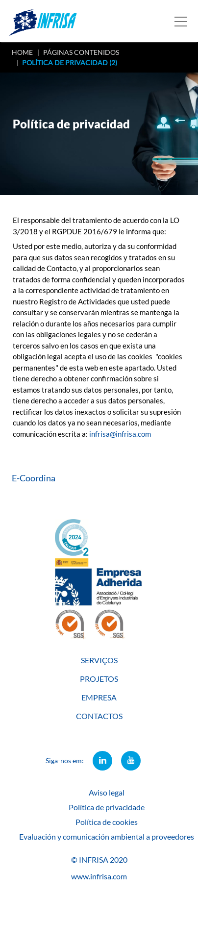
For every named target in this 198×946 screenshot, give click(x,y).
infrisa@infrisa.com (120, 433)
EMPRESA (99, 697)
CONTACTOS (99, 716)
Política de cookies (106, 821)
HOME (22, 52)
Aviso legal (106, 792)
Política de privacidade (107, 807)
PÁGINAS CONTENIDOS (81, 52)
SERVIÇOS (99, 660)
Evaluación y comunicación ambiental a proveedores (106, 836)
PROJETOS (99, 678)
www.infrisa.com (99, 876)
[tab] (99, 478)
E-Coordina (33, 478)
